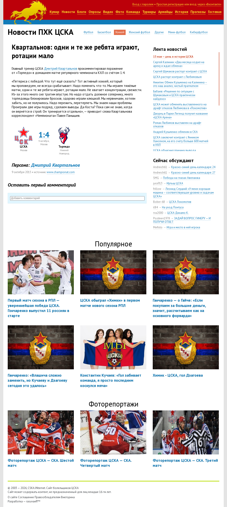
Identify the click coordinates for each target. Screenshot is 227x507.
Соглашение (26, 497)
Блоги (81, 12)
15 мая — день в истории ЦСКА (173, 57)
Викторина (68, 497)
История (181, 12)
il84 (155, 207)
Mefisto (157, 227)
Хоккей (119, 32)
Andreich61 (160, 167)
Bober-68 (159, 202)
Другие (159, 32)
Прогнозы (198, 12)
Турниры (149, 12)
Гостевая (214, 12)
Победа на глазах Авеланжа (181, 178)
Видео (108, 12)
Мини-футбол (177, 32)
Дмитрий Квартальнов (60, 68)
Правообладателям (47, 497)
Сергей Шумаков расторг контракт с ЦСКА (180, 71)
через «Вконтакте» (209, 4)
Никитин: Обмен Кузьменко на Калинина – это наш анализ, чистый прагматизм (180, 84)
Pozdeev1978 (161, 218)
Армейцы (165, 12)
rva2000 (158, 213)
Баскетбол (104, 32)
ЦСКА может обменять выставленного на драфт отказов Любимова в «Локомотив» (180, 106)
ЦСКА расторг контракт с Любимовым (177, 77)
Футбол (88, 32)
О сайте (12, 497)
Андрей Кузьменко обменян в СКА (175, 132)
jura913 (157, 183)
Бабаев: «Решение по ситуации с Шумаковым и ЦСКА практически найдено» (174, 95)
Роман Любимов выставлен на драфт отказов (177, 124)
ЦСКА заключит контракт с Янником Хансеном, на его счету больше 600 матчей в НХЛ (180, 141)
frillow (157, 189)
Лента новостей (170, 49)
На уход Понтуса (173, 207)
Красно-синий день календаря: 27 (193, 172)
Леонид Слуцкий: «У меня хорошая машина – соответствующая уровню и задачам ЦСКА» (183, 192)
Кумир (54, 12)
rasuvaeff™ (33, 501)
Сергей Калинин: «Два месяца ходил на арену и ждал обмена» (178, 64)
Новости (68, 12)
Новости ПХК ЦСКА (40, 32)
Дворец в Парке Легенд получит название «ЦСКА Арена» (180, 115)
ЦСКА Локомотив (180, 202)
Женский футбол (139, 32)
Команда (133, 12)
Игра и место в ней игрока (183, 227)
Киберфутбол (199, 32)
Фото (119, 12)
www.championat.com (61, 172)
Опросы (95, 12)
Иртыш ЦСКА (175, 183)
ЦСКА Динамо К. (178, 213)
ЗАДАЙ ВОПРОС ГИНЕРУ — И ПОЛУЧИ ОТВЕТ (182, 220)
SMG (156, 178)
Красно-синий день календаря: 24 (193, 167)
